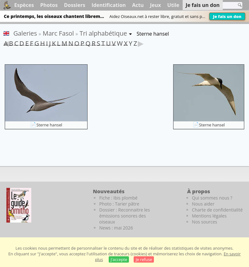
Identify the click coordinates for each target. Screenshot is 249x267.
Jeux (155, 5)
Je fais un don (227, 16)
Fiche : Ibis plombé (118, 198)
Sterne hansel (49, 125)
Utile (173, 5)
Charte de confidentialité (217, 210)
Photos (49, 5)
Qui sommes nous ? (212, 198)
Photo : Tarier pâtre (119, 204)
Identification (109, 5)
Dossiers (74, 5)
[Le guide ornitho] (18, 205)
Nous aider (203, 204)
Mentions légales (209, 216)
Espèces (24, 5)
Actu (138, 5)
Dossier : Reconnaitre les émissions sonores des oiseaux (124, 216)
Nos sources (204, 222)
